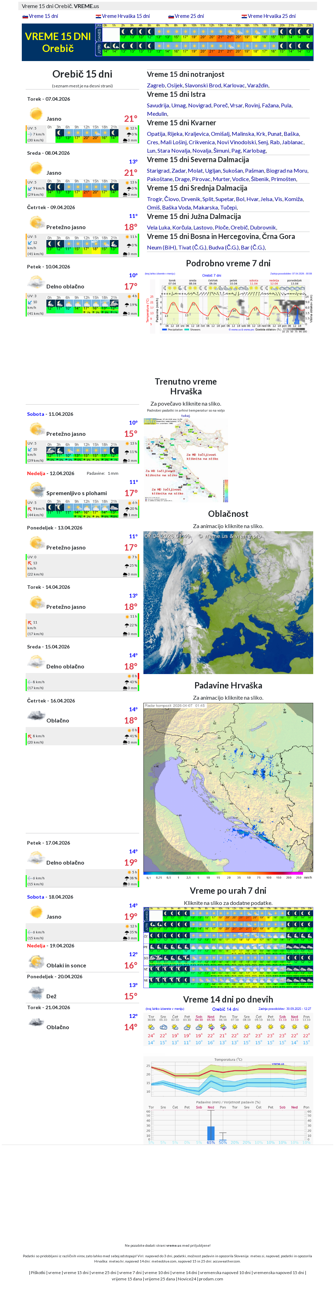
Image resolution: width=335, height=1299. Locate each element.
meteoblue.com (164, 1261)
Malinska (243, 133)
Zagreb (156, 85)
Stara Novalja (173, 150)
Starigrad (158, 170)
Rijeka (174, 133)
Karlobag (254, 150)
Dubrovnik (263, 227)
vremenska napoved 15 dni (278, 1272)
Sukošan (233, 170)
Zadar (179, 170)
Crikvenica (202, 142)
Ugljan (213, 170)
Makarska (205, 207)
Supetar (224, 198)
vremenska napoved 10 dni (225, 1272)
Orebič (239, 227)
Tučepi (228, 207)
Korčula (181, 227)
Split (207, 198)
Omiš (153, 207)
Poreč (220, 105)
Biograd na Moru (286, 170)
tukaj (185, 415)
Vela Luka (158, 227)
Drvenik (190, 198)
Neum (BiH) (161, 247)
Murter (221, 178)
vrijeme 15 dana (127, 1278)
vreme (54, 1272)
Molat (195, 170)
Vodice (240, 178)
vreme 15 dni (76, 1272)
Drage (182, 178)
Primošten (283, 178)
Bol (240, 198)
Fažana (270, 105)
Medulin (157, 113)
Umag (178, 105)
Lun (151, 150)
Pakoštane (160, 178)
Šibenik (260, 178)
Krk (260, 133)
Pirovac (201, 178)
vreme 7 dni (130, 1272)
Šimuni (221, 150)
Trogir (154, 198)
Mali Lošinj (173, 142)
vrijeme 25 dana (160, 1278)
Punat (275, 133)
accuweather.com (226, 1261)
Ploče (221, 227)
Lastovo (203, 227)
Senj (263, 142)
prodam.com (211, 1278)
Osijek (175, 85)
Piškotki (38, 1272)
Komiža (293, 198)
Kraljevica (197, 133)
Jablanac (292, 142)
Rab (275, 142)
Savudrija (158, 105)
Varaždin (257, 85)
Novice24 (187, 1278)
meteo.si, (257, 1256)
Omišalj (220, 133)
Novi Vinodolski (236, 142)
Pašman (254, 170)
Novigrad (199, 105)
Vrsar (236, 105)
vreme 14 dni (184, 1272)
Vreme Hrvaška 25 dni (272, 16)
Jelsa (266, 198)
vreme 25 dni (103, 1272)
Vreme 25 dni (189, 16)
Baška (291, 133)
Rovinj (252, 105)
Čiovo (171, 198)
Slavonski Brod (203, 85)
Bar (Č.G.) (253, 247)
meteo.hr (116, 1261)
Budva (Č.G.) (223, 247)
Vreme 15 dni (43, 16)
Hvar (252, 198)
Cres (152, 142)
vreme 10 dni (156, 1272)
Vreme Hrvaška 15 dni (126, 16)
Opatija (156, 133)
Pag (236, 150)
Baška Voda (176, 207)
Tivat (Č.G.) (192, 247)
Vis (278, 198)
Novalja (201, 150)
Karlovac (234, 85)
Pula (286, 105)
